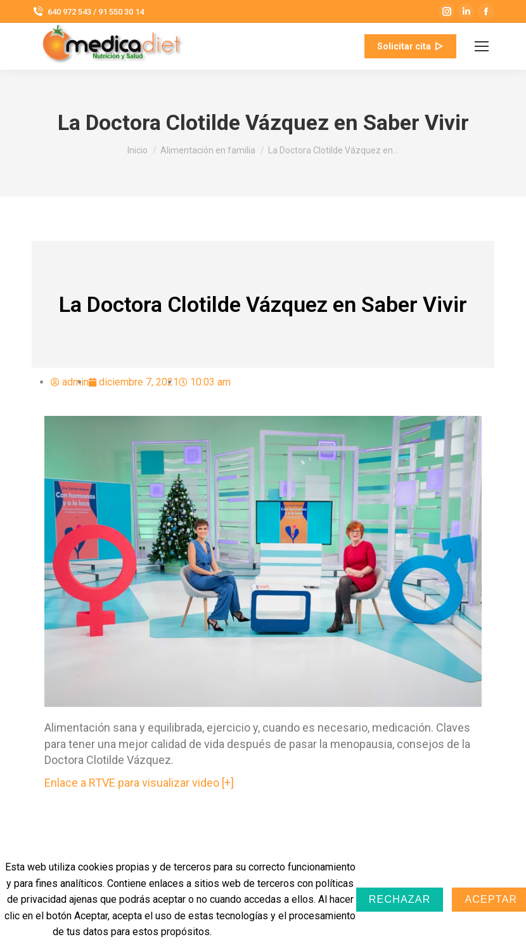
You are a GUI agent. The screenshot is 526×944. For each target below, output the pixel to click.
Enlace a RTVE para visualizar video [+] (139, 782)
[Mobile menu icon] (481, 46)
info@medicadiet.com (276, 46)
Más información (254, 932)
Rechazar (400, 899)
